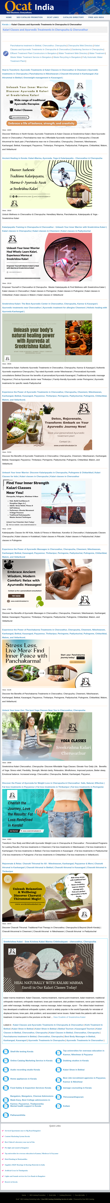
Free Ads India (96, 17)
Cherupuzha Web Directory (80, 45)
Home (9, 17)
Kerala (5, 24)
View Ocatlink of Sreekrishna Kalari (69, 1017)
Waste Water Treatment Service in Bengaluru (31, 57)
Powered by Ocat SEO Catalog (84, 1199)
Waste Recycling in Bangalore (67, 57)
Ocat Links (53, 17)
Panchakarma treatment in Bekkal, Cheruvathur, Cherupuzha (38, 45)
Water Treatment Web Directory (73, 53)
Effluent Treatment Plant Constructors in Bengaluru (33, 53)
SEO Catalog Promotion (30, 17)
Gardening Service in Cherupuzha (87, 49)
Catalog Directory (73, 17)
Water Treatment (97, 53)
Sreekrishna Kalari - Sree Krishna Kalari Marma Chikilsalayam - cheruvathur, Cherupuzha (50, 941)
